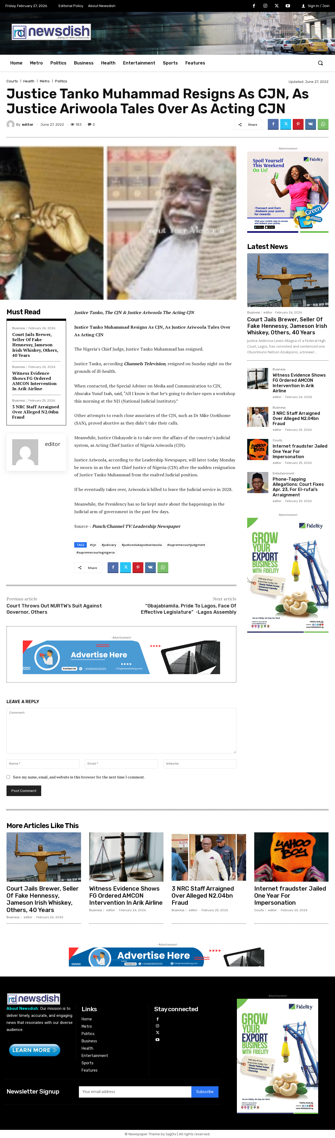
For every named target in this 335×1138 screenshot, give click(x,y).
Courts (12, 81)
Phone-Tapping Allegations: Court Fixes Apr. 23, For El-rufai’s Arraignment (298, 487)
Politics (61, 81)
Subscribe (205, 1092)
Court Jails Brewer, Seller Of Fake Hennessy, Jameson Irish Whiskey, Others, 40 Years (35, 344)
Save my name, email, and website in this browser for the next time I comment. (79, 777)
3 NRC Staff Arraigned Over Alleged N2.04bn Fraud (35, 412)
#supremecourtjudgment (186, 545)
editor (27, 124)
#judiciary (109, 545)
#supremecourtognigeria (95, 552)
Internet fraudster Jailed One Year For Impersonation (290, 896)
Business (18, 328)
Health (28, 81)
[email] (135, 1092)
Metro (45, 81)
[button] (320, 63)
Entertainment (283, 473)
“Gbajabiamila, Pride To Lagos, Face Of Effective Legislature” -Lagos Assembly (188, 609)
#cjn (93, 545)
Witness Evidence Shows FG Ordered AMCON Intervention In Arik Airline (34, 381)
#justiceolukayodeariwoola (142, 545)
